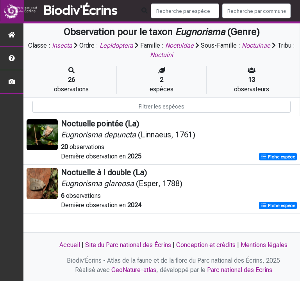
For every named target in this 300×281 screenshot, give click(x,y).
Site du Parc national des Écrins (128, 245)
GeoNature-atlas (133, 270)
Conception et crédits (206, 245)
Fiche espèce (278, 157)
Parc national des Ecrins (239, 270)
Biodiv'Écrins (80, 11)
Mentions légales (264, 245)
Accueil (69, 245)
